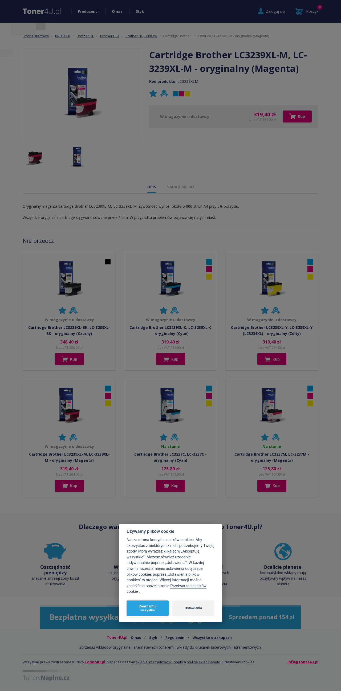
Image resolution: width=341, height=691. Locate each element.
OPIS (151, 186)
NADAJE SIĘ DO (180, 186)
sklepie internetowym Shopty (159, 662)
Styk (140, 11)
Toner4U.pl (94, 661)
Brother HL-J (109, 36)
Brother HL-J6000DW (141, 36)
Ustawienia (193, 608)
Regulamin (174, 637)
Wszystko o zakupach (212, 637)
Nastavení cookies (239, 662)
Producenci (88, 11)
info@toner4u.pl (302, 661)
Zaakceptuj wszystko (147, 608)
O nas (117, 11)
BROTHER (62, 36)
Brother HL (85, 36)
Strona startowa (36, 36)
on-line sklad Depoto (203, 662)
